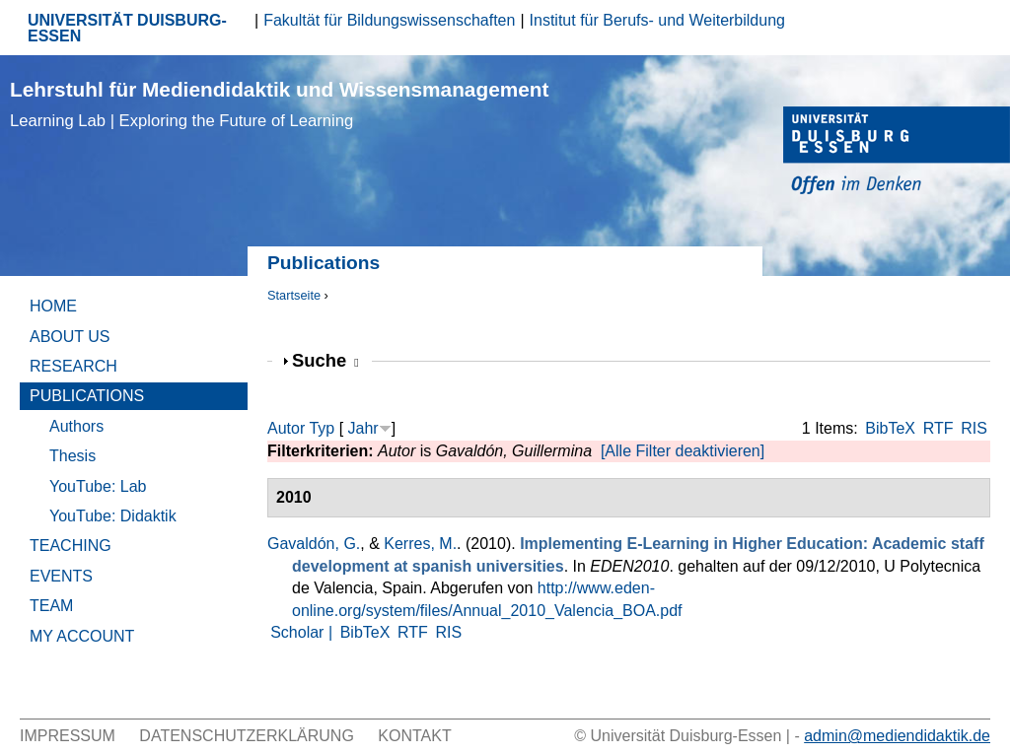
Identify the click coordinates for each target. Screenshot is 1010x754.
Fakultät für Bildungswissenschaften (389, 20)
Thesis (72, 455)
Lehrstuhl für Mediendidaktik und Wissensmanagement (279, 104)
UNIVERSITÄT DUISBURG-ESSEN (127, 28)
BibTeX (890, 428)
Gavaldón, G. (313, 543)
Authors (76, 426)
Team (51, 605)
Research (73, 366)
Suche (325, 360)
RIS (974, 428)
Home (53, 306)
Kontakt (414, 735)
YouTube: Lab (97, 486)
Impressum (67, 735)
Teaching (70, 545)
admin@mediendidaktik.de (897, 735)
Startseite (294, 295)
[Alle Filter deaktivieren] (682, 451)
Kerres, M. (420, 543)
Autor (286, 428)
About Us (70, 336)
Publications (87, 395)
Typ (321, 428)
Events (61, 576)
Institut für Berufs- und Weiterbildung (657, 20)
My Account (82, 636)
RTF (938, 428)
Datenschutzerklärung (246, 735)
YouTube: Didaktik (113, 516)
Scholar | (303, 632)
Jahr (363, 428)
